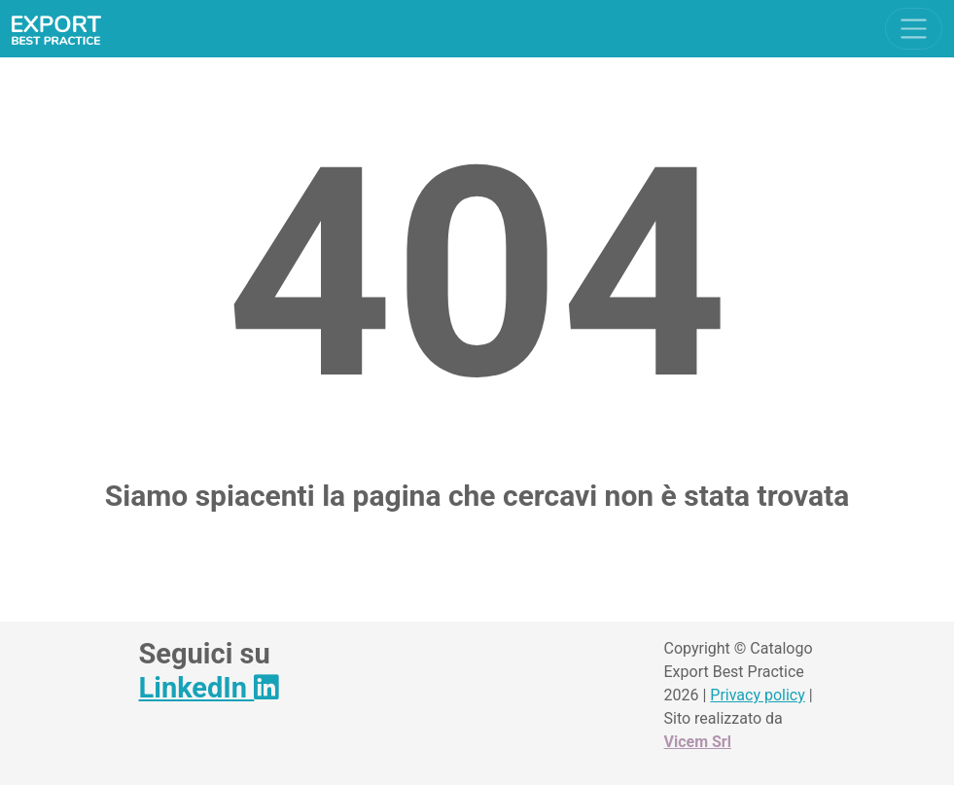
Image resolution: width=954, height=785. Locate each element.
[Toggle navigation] (913, 29)
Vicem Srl (697, 741)
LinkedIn (209, 687)
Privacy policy (757, 695)
